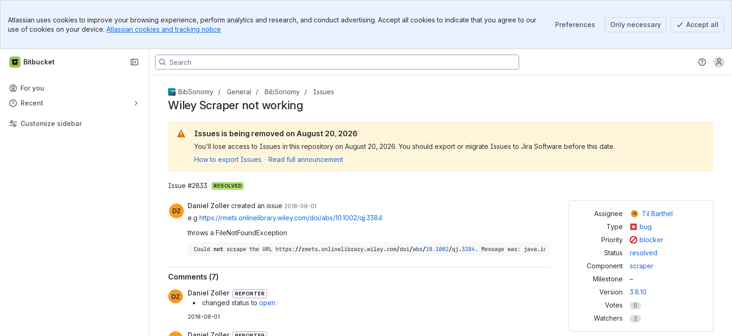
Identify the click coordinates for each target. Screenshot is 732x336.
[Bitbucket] (32, 62)
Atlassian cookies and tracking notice (163, 29)
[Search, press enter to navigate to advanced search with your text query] (337, 62)
